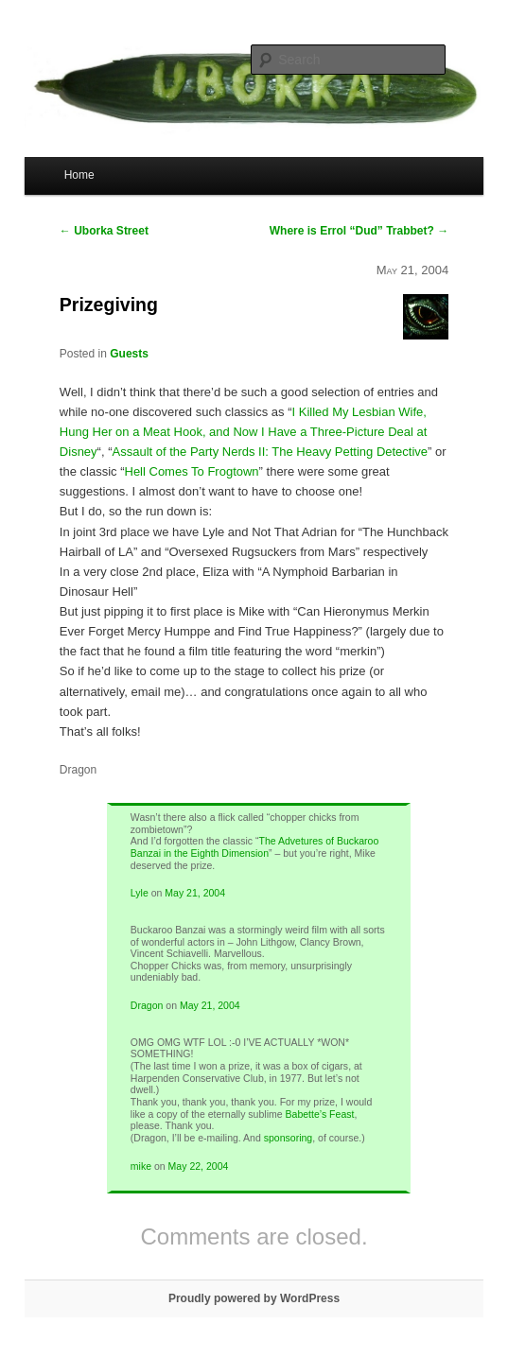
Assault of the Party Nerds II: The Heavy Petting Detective (271, 451)
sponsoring (288, 1137)
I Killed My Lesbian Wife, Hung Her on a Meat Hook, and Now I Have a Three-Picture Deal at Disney (244, 432)
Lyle (140, 892)
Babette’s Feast (320, 1114)
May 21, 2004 (195, 892)
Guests (129, 353)
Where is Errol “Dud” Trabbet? (359, 230)
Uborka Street (104, 230)
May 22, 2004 (198, 1166)
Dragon (147, 1005)
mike (141, 1166)
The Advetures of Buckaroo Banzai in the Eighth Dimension (254, 847)
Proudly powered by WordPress (254, 1298)
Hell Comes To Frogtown (192, 471)
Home (79, 175)
